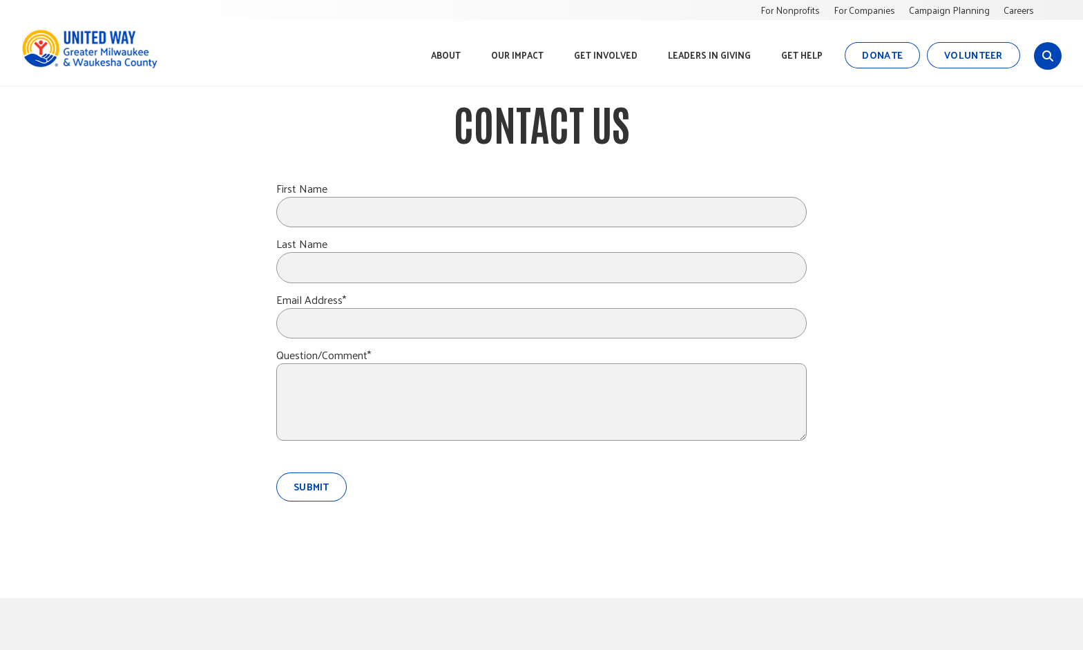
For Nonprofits (790, 10)
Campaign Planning (949, 10)
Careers (1019, 10)
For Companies (864, 10)
